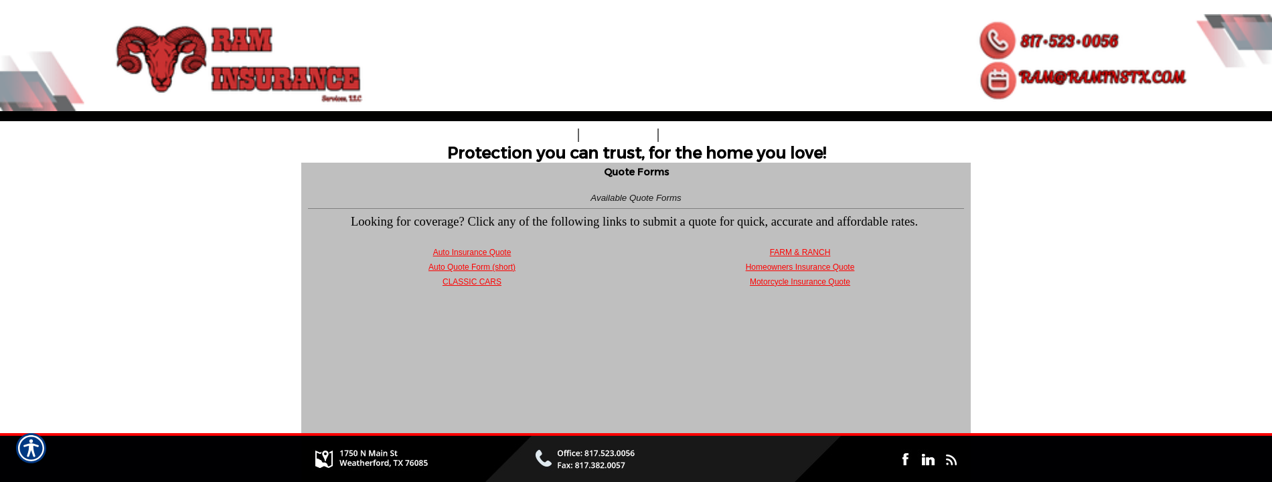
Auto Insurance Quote (472, 252)
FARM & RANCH (800, 252)
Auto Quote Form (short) (471, 267)
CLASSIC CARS (472, 282)
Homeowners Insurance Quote (800, 267)
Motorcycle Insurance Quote (800, 282)
